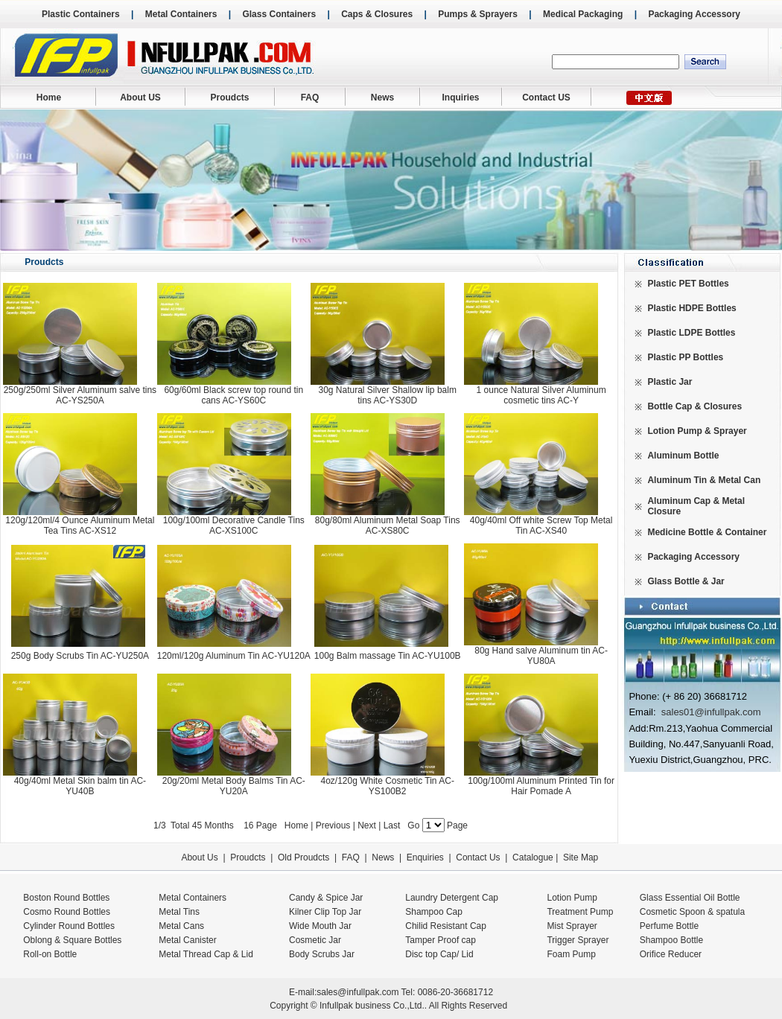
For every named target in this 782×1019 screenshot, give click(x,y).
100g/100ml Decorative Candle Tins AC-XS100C (234, 525)
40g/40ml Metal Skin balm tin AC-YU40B (80, 786)
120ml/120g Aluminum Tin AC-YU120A (234, 656)
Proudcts (229, 97)
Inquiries (460, 97)
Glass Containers (279, 14)
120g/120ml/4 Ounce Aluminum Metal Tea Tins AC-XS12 (79, 525)
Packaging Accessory (694, 14)
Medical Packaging (583, 14)
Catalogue (532, 857)
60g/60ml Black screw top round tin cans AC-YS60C (233, 395)
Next (366, 825)
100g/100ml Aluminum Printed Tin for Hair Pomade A (541, 786)
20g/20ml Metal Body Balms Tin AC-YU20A (233, 786)
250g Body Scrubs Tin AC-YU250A (80, 656)
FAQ (310, 97)
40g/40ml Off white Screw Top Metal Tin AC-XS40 (541, 525)
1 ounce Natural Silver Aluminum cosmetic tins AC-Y (541, 395)
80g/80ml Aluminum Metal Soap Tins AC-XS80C (387, 525)
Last (393, 825)
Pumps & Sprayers (478, 14)
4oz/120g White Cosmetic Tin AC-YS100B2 (387, 786)
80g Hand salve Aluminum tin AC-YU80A (541, 655)
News (382, 97)
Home (48, 97)
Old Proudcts (303, 857)
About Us (199, 857)
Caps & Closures (377, 14)
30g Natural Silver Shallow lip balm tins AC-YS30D (387, 395)
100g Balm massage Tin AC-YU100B (387, 656)
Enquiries (423, 857)
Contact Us (478, 857)
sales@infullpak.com (357, 992)
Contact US (546, 97)
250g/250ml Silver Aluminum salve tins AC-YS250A (80, 395)
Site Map (580, 857)
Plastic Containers (81, 14)
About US (140, 97)
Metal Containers (181, 14)
